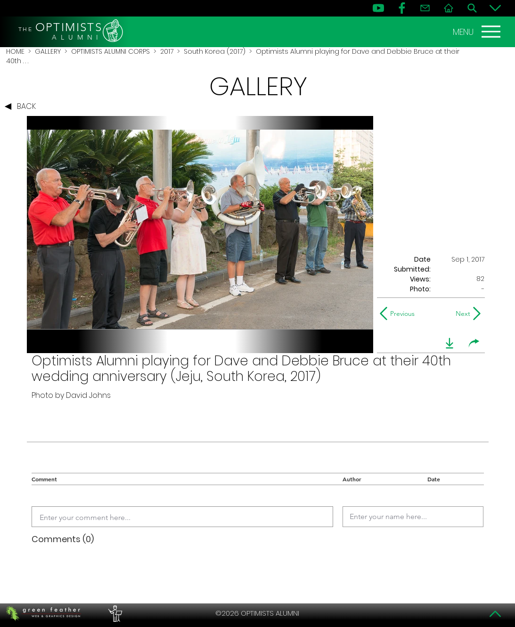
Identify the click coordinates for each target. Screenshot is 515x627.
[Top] (495, 613)
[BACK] (22, 106)
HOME (15, 51)
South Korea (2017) (214, 51)
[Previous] (399, 313)
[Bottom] (495, 8)
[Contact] (425, 8)
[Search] (472, 8)
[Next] (461, 313)
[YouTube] (378, 8)
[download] (449, 343)
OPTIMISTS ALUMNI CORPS (110, 51)
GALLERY (48, 51)
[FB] (402, 8)
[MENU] (478, 31)
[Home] (449, 8)
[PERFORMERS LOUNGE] (114, 613)
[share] (474, 343)
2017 (166, 51)
